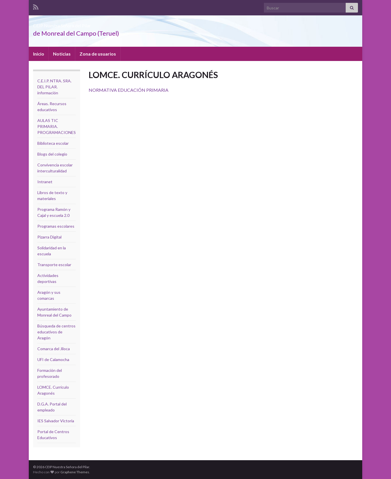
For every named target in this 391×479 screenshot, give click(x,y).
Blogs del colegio (52, 154)
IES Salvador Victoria (55, 420)
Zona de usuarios (98, 53)
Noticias (62, 53)
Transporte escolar (54, 264)
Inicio (38, 53)
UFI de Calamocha (53, 359)
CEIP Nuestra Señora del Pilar (87, 23)
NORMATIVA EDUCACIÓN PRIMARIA (128, 90)
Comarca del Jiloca (53, 348)
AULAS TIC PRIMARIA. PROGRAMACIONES (56, 126)
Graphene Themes (74, 472)
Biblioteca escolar (53, 143)
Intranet (44, 181)
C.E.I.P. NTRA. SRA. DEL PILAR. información (54, 86)
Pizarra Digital (49, 237)
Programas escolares (55, 226)
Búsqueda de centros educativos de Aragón (56, 331)
